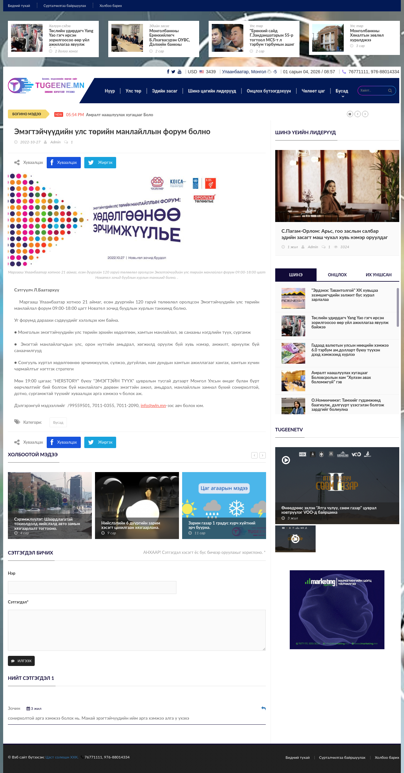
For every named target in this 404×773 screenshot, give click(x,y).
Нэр (11, 573)
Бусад (342, 90)
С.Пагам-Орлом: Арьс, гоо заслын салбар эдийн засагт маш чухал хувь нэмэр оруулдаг (335, 234)
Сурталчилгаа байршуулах (65, 5)
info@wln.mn (153, 405)
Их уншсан (379, 274)
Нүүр (110, 90)
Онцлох (337, 274)
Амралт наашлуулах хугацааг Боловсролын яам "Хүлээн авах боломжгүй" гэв (341, 377)
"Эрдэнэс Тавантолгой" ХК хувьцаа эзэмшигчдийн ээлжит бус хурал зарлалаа (345, 295)
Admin (55, 142)
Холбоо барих (110, 5)
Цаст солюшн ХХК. (62, 757)
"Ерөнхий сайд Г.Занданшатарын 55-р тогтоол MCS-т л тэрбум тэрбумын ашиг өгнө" (272, 39)
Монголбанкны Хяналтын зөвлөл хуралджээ (367, 35)
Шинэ (296, 274)
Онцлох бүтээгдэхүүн (269, 90)
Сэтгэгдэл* (18, 601)
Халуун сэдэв (60, 25)
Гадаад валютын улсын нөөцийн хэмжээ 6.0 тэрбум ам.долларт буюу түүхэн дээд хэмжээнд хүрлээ (350, 350)
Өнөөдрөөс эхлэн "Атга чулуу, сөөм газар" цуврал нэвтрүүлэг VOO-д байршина (329, 510)
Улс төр (256, 25)
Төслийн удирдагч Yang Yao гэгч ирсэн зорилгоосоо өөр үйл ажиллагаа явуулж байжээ (71, 39)
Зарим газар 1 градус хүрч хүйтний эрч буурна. (221, 525)
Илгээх (21, 661)
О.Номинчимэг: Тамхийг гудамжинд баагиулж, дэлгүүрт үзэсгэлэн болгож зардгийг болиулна (348, 404)
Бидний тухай (19, 5)
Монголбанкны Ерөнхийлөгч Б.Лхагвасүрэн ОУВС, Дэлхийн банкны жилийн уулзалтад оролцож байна (169, 42)
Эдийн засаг (159, 25)
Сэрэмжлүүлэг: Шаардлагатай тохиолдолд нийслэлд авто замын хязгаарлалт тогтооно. (47, 523)
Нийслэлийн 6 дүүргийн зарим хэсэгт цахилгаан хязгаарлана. (130, 525)
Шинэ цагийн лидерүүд (212, 90)
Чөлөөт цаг (313, 90)
